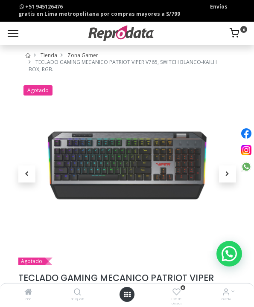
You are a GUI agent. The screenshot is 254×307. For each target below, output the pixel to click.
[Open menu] (127, 295)
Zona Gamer (82, 55)
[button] (26, 173)
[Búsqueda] (77, 292)
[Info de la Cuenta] (226, 292)
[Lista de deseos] (176, 292)
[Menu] (13, 33)
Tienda (49, 55)
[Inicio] (28, 292)
